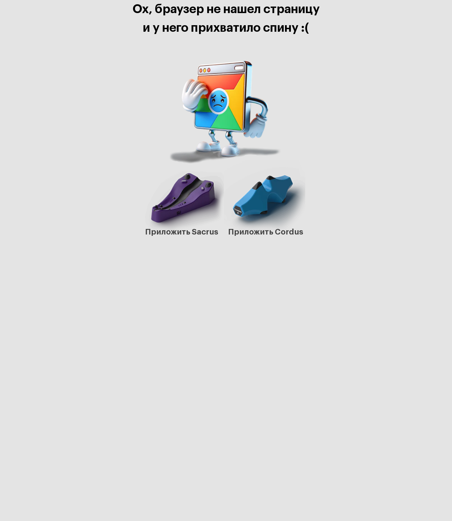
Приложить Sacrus (181, 232)
